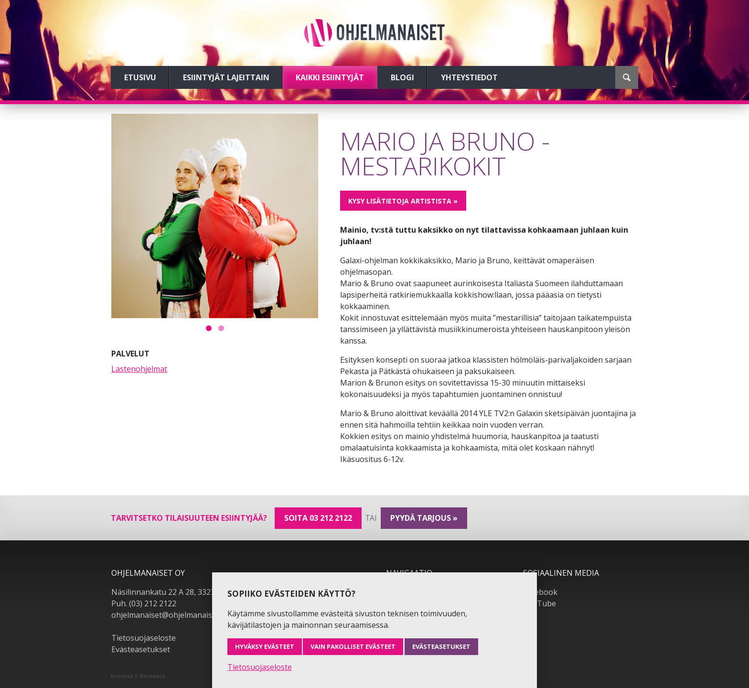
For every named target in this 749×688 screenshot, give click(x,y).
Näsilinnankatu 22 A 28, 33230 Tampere (182, 592)
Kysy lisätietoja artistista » (403, 200)
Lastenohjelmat (139, 369)
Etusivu (140, 77)
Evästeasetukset (140, 649)
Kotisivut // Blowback (138, 675)
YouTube (539, 603)
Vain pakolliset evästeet (353, 646)
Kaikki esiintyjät (330, 77)
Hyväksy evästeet (264, 646)
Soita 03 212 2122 (318, 518)
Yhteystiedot (469, 77)
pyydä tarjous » (424, 518)
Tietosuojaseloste (143, 638)
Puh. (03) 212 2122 (143, 603)
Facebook (540, 592)
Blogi (402, 77)
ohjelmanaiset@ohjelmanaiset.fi (168, 615)
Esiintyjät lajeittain (226, 77)
